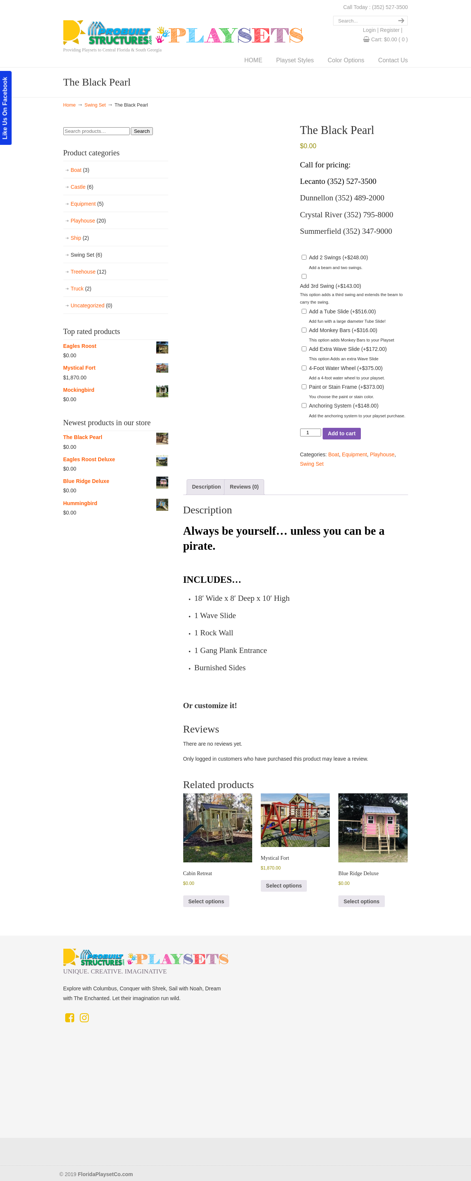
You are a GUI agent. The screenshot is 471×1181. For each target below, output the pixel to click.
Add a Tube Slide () (342, 311)
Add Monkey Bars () (343, 330)
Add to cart (342, 433)
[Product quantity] (310, 432)
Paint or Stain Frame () (346, 387)
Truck (81, 288)
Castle (82, 187)
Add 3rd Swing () (330, 286)
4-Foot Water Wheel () (346, 368)
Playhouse (382, 454)
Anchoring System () (343, 406)
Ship (80, 238)
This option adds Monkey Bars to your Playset (351, 340)
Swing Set (95, 105)
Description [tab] (206, 487)
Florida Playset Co (232, 24)
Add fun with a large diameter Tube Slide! (347, 321)
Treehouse (88, 272)
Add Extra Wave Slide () (348, 349)
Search (142, 131)
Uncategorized (91, 305)
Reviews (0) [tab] (244, 487)
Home (69, 105)
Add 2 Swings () (338, 257)
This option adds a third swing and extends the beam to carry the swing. (351, 298)
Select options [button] (206, 901)
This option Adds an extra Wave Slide (343, 359)
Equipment (354, 454)
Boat (333, 454)
